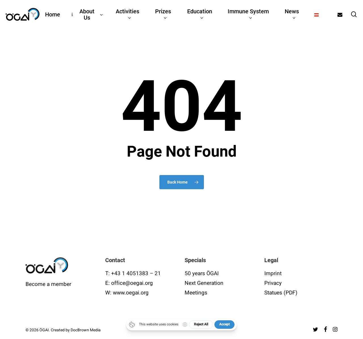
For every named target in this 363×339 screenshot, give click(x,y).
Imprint (273, 273)
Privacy (273, 283)
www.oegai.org (131, 293)
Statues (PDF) (280, 293)
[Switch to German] (316, 14)
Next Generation (204, 283)
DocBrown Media (86, 330)
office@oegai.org (132, 283)
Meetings (196, 293)
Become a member (48, 284)
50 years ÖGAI (202, 273)
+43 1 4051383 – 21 (136, 273)
